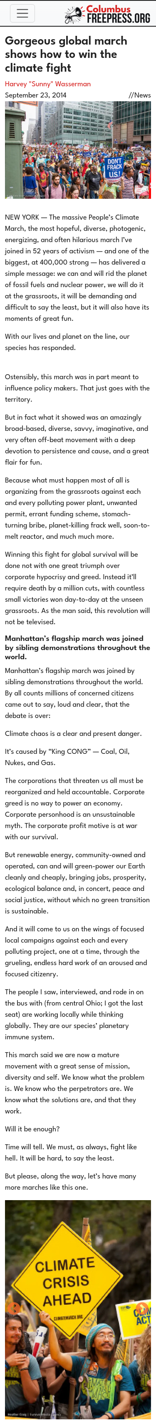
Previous (13, 1309)
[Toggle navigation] (22, 13)
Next (142, 1309)
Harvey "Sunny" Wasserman (48, 84)
